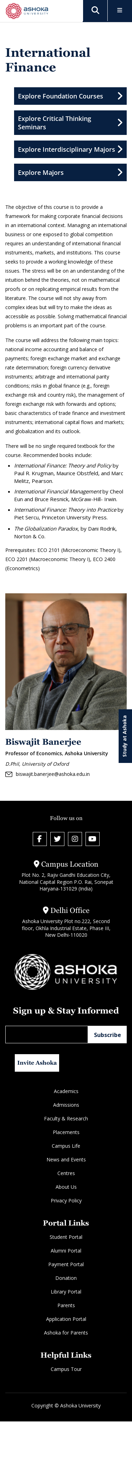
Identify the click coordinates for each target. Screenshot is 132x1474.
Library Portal (66, 1291)
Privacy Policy (66, 1200)
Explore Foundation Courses (70, 96)
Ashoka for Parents (66, 1332)
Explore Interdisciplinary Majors (70, 149)
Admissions (66, 1104)
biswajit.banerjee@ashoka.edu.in (47, 774)
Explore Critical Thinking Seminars (70, 122)
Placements (66, 1132)
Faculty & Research (66, 1118)
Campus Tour (66, 1369)
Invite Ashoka (37, 1062)
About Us (66, 1186)
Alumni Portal (66, 1250)
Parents (66, 1305)
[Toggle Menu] (120, 10)
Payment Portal (66, 1264)
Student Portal (66, 1237)
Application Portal (66, 1319)
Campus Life (66, 1145)
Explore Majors (70, 172)
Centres (66, 1173)
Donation (66, 1278)
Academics (66, 1091)
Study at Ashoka (124, 736)
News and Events (66, 1159)
